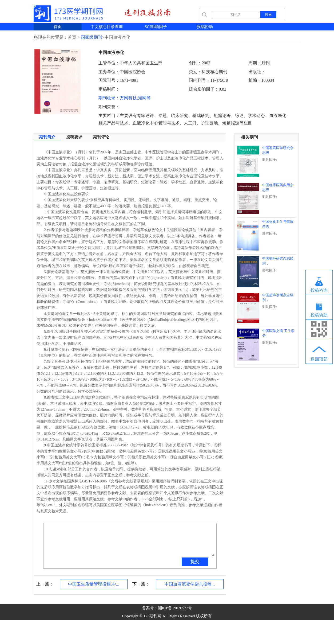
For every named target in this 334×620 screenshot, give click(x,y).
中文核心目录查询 (107, 27)
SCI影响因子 (156, 27)
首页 (58, 27)
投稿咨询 (319, 290)
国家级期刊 (91, 37)
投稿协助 (205, 27)
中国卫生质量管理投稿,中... (93, 584)
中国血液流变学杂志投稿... (190, 584)
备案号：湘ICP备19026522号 (167, 608)
